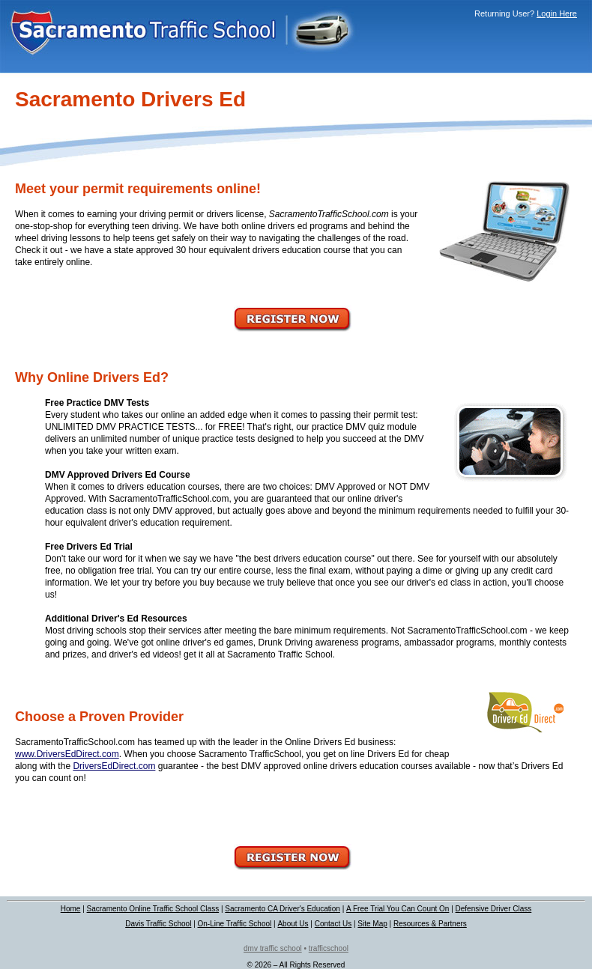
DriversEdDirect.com (114, 766)
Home (71, 909)
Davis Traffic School (158, 924)
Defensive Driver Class (494, 909)
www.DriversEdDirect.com (67, 754)
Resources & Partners (430, 924)
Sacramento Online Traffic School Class (153, 909)
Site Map (372, 924)
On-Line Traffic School (235, 924)
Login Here (557, 13)
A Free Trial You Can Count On (397, 909)
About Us (292, 924)
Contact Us (333, 924)
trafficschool (328, 948)
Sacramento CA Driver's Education (282, 909)
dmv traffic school (273, 948)
